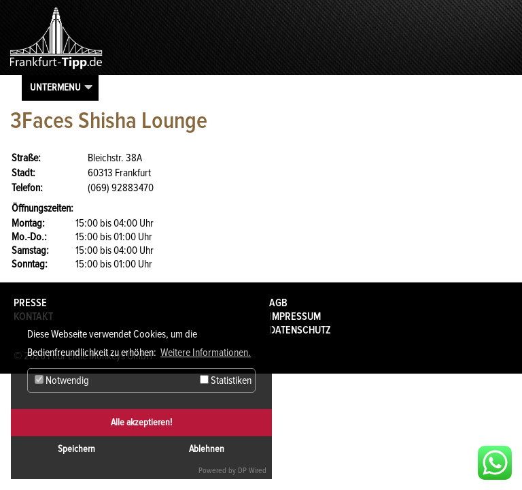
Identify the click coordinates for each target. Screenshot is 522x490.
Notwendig (62, 380)
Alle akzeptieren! (141, 422)
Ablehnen (206, 449)
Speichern (76, 449)
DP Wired (252, 471)
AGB (278, 303)
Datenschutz (300, 330)
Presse (30, 303)
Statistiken (225, 380)
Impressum (295, 316)
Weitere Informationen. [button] (205, 352)
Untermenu (55, 87)
